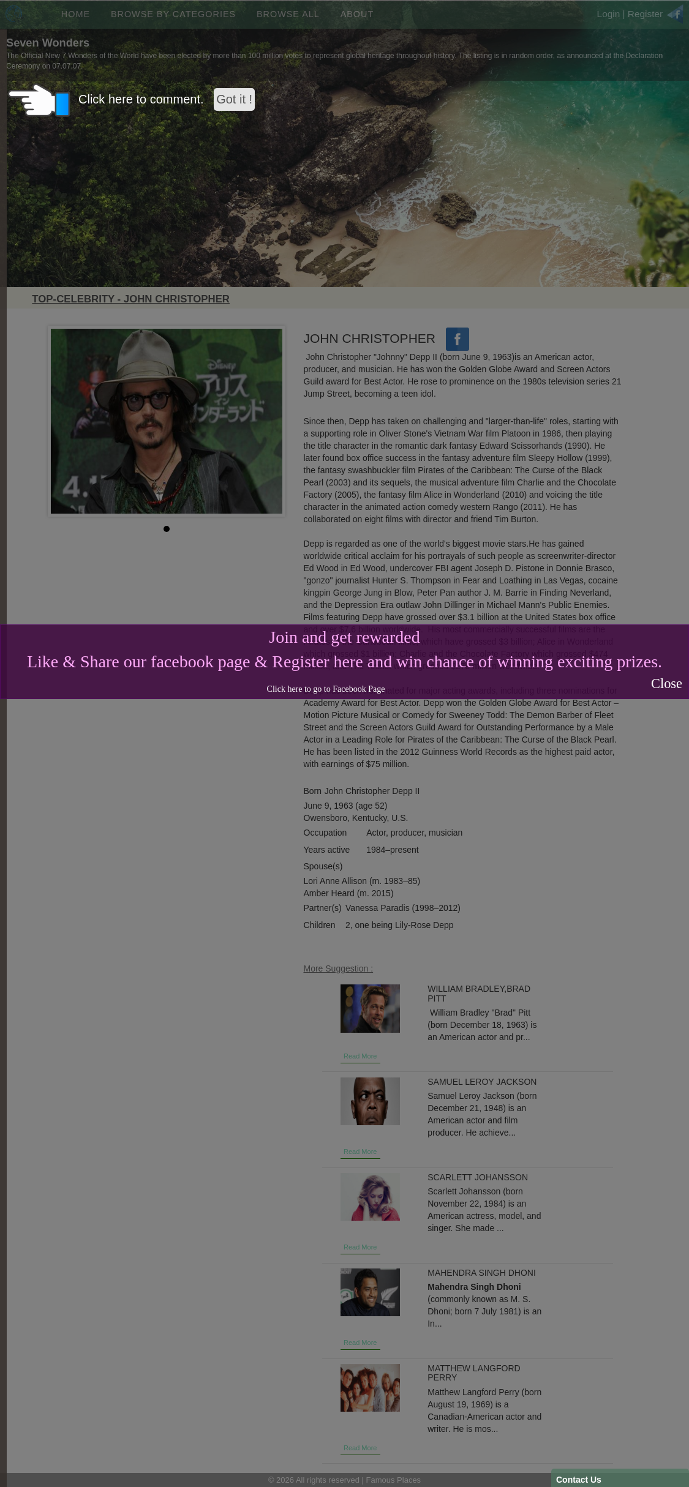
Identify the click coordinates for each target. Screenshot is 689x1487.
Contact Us (578, 1480)
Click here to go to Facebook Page (326, 689)
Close (666, 683)
